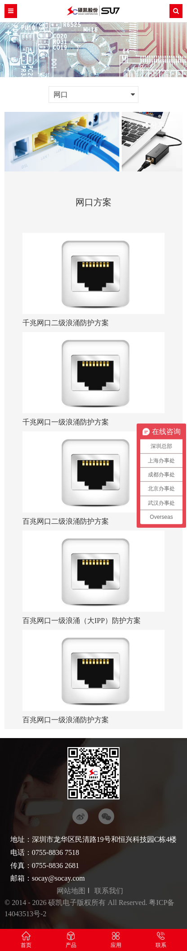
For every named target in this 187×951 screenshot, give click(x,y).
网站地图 (71, 891)
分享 (153, 125)
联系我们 (108, 891)
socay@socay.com (58, 878)
